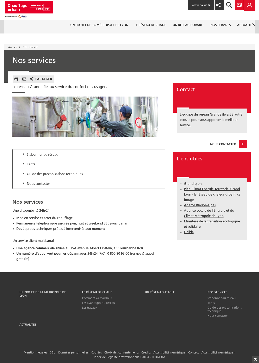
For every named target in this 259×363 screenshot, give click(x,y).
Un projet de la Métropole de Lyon (42, 293)
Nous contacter (38, 184)
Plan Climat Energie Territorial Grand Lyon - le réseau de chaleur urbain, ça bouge (212, 194)
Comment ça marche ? (97, 298)
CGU (53, 352)
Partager (43, 79)
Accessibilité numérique (169, 352)
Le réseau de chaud (97, 292)
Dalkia (189, 232)
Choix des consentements (121, 352)
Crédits (146, 352)
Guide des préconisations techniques (55, 174)
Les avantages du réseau (98, 303)
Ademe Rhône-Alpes (200, 205)
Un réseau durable (160, 292)
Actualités (27, 324)
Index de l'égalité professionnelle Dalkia (121, 357)
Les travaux (89, 307)
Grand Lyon (193, 184)
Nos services (217, 292)
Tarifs (31, 164)
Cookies (96, 352)
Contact (193, 352)
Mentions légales (35, 352)
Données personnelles (73, 352)
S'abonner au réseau (42, 154)
